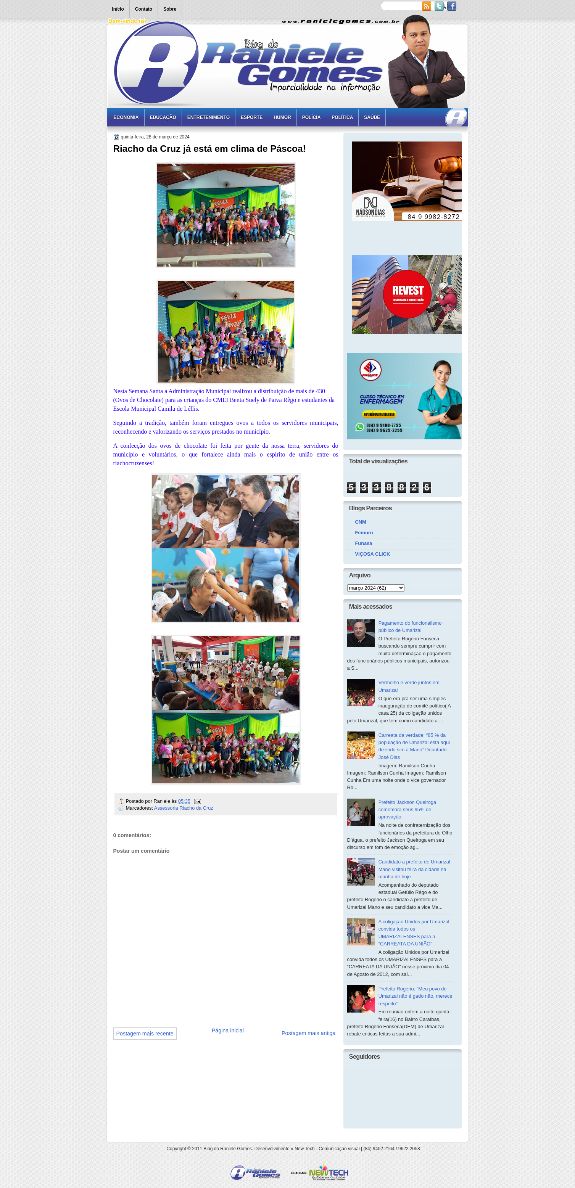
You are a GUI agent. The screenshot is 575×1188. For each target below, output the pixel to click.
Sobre (169, 9)
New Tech (304, 1148)
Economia (126, 117)
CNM (360, 522)
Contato (143, 9)
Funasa (363, 543)
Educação (163, 117)
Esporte (252, 117)
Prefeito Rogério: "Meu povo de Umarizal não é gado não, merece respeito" (416, 996)
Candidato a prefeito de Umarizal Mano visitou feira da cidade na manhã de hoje (414, 869)
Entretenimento (208, 117)
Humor (282, 117)
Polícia (311, 117)
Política (342, 117)
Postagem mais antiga (308, 1033)
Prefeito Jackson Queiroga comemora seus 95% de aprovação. (407, 809)
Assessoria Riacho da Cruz (183, 808)
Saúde (372, 117)
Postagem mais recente (145, 1033)
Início (118, 9)
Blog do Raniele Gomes (227, 1148)
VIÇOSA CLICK (372, 554)
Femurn (364, 532)
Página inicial (228, 1030)
